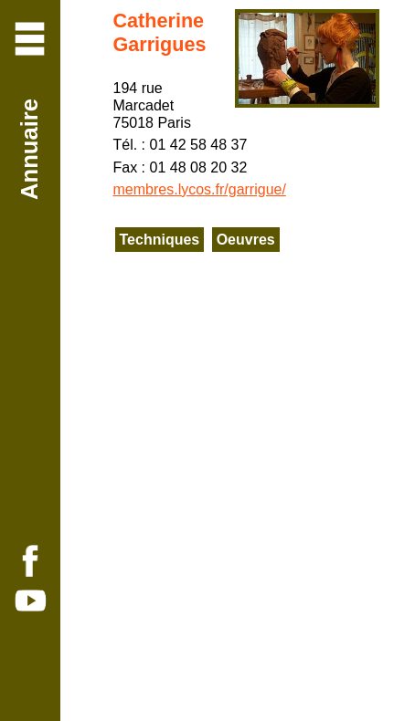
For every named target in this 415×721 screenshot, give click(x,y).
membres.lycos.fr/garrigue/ (199, 189)
